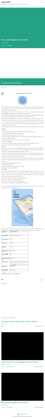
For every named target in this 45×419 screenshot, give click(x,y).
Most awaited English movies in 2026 (14, 40)
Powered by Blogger (22, 414)
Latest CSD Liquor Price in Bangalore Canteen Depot (19, 362)
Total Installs (4, 243)
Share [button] (2, 45)
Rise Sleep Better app (10, 273)
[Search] (40, 2)
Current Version (5, 239)
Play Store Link (5, 261)
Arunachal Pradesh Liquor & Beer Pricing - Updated (19, 321)
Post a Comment (9, 45)
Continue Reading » (39, 326)
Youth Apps (5, 2)
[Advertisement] (22, 64)
